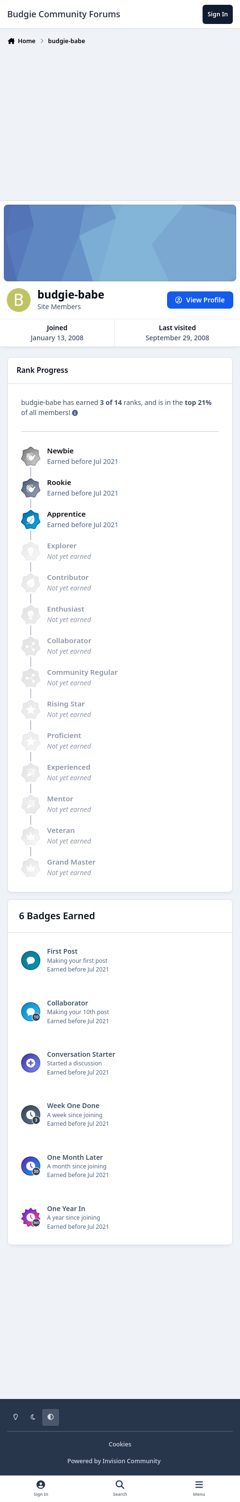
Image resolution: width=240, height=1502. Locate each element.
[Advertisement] (123, 121)
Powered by (113, 1461)
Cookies (119, 1444)
